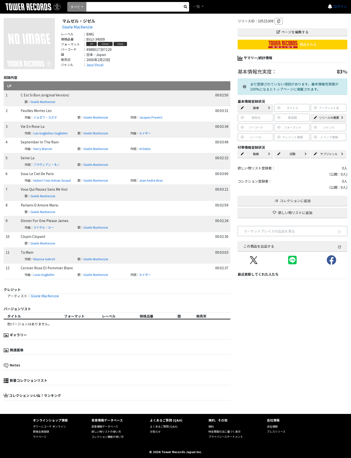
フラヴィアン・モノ (46, 164)
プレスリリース (276, 431)
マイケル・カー (43, 227)
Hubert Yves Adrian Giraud (52, 180)
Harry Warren (42, 149)
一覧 (197, 6)
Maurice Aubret (44, 259)
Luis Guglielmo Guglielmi (50, 133)
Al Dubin (145, 149)
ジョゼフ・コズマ (45, 117)
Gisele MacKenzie (77, 26)
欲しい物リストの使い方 (106, 431)
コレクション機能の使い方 (107, 437)
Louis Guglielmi (43, 274)
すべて (75, 6)
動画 (255, 154)
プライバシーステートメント (225, 437)
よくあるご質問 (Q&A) (163, 426)
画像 (255, 108)
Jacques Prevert (150, 117)
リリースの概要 (328, 117)
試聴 (292, 154)
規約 (211, 426)
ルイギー (145, 133)
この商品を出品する (292, 246)
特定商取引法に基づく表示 (224, 431)
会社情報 (272, 426)
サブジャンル (328, 154)
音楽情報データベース (104, 426)
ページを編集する (292, 31)
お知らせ (155, 431)
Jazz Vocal (94, 64)
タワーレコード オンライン (49, 426)
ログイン (340, 6)
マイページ (39, 437)
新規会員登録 (41, 431)
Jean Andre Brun (151, 180)
